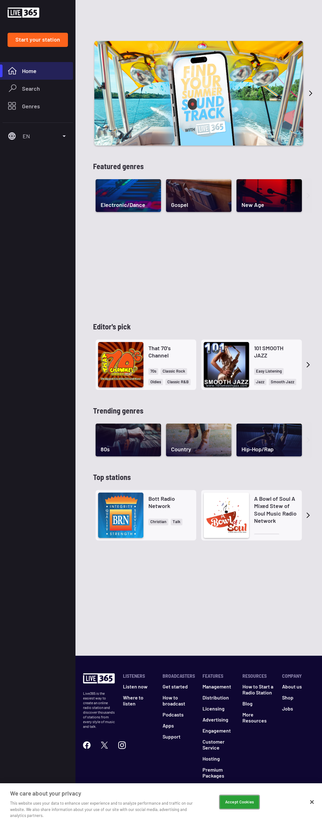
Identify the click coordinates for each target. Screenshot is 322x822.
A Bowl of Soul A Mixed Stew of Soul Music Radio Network (275, 509)
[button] (153, 371)
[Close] (312, 802)
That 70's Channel (159, 352)
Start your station (37, 39)
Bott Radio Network (161, 502)
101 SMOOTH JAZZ (268, 352)
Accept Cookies (239, 801)
